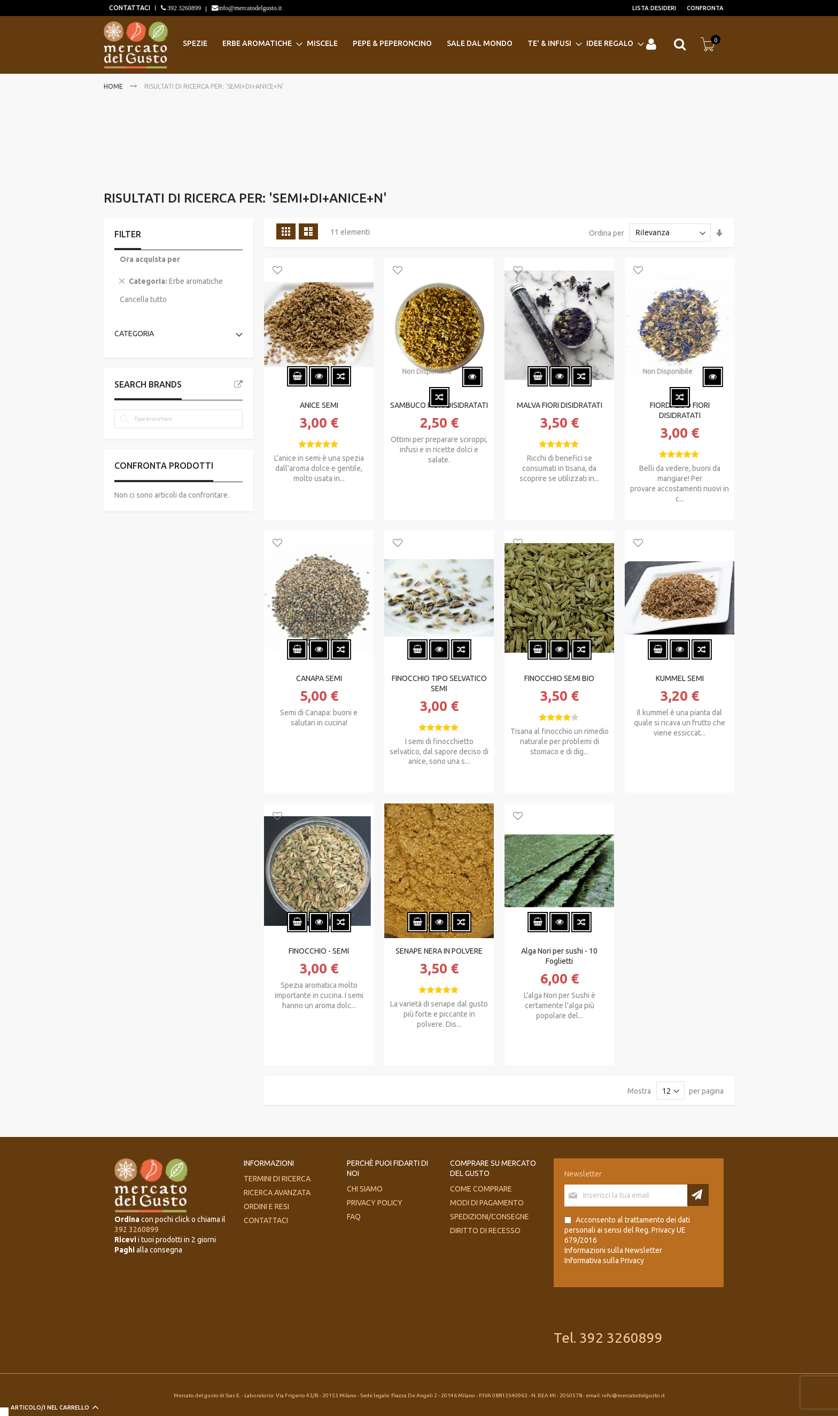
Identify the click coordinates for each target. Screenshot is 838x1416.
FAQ (354, 1216)
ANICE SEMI (319, 405)
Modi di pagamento (487, 1202)
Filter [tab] (127, 234)
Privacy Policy (374, 1202)
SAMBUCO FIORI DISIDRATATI (439, 405)
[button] (277, 271)
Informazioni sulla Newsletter (613, 1250)
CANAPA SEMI (319, 678)
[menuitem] (198, 43)
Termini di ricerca (277, 1178)
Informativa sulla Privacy (604, 1260)
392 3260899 (183, 8)
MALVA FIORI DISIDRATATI (559, 405)
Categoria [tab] (134, 333)
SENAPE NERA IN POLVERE (439, 951)
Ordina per (606, 232)
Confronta (705, 8)
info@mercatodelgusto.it (250, 8)
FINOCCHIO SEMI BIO (559, 678)
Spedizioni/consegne (489, 1216)
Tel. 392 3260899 (608, 1337)
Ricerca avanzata (277, 1192)
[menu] (411, 43)
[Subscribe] (698, 1195)
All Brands (238, 384)
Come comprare (481, 1189)
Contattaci (266, 1220)
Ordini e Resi (266, 1206)
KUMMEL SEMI (680, 678)
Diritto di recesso (485, 1230)
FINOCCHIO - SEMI (319, 951)
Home (114, 86)
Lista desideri (654, 8)
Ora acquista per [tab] (150, 259)
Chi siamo (365, 1189)
